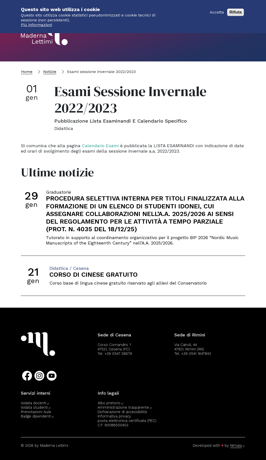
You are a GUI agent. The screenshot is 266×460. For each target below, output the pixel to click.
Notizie (49, 71)
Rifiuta (235, 10)
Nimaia (237, 445)
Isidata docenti (35, 403)
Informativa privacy (114, 416)
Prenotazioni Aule (36, 412)
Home (26, 71)
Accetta (217, 10)
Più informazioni (36, 22)
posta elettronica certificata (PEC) (127, 420)
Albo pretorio (111, 403)
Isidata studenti (36, 407)
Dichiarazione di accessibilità (122, 412)
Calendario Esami (100, 145)
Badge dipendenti (37, 416)
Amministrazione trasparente (125, 407)
